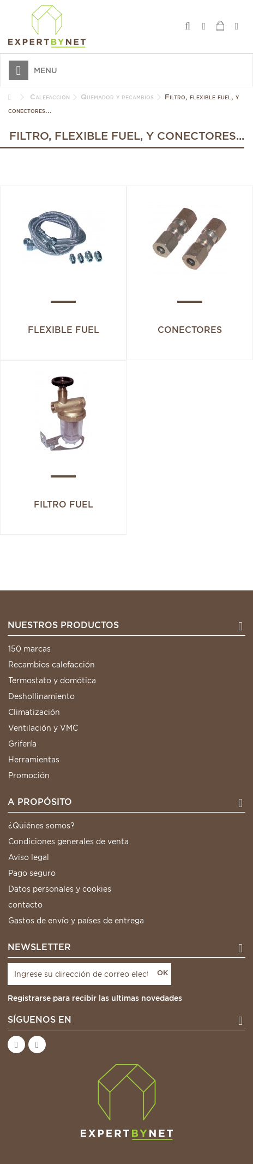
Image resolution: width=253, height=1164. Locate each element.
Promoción (29, 775)
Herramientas (33, 759)
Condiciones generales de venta (68, 841)
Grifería (22, 743)
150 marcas (29, 648)
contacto (25, 904)
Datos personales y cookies (59, 889)
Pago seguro (32, 873)
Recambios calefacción (51, 664)
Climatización (34, 712)
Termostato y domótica (52, 680)
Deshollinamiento (41, 696)
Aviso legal (28, 857)
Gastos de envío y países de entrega (76, 920)
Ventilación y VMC (43, 728)
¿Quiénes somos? (41, 825)
